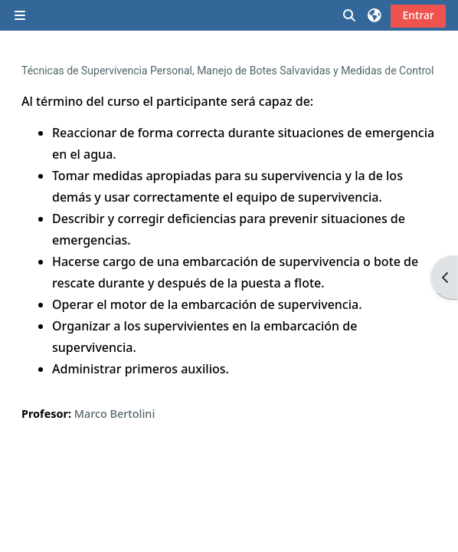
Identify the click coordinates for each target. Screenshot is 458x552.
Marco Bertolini (114, 413)
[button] (350, 15)
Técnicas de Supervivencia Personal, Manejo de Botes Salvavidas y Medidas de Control (227, 70)
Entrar (418, 15)
